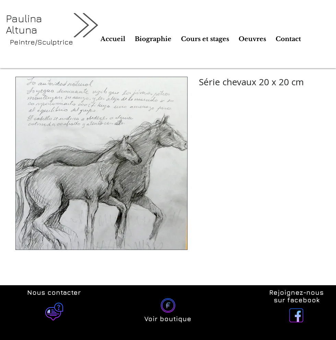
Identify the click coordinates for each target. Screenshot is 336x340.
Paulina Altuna (24, 24)
